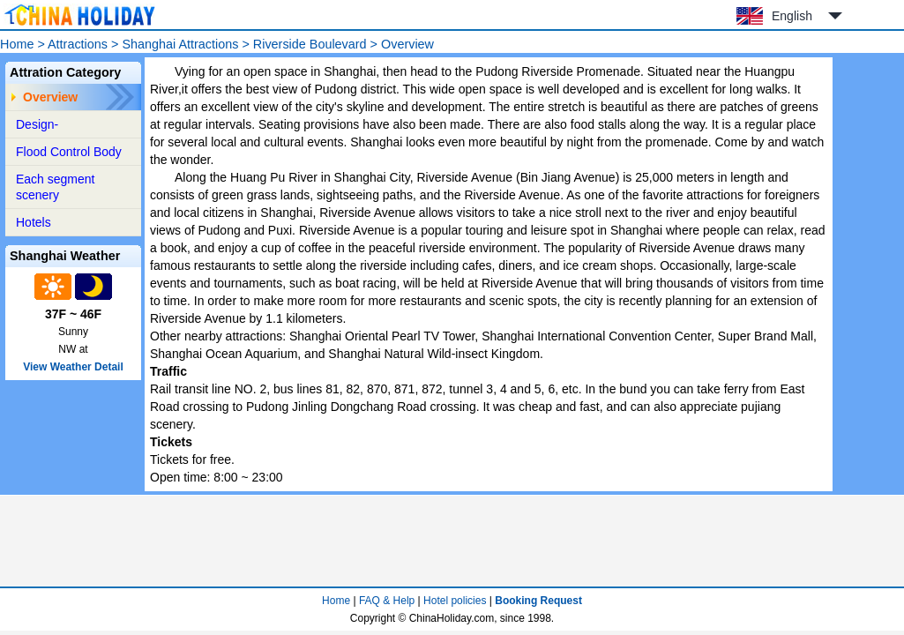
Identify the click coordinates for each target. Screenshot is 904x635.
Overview (50, 97)
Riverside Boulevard (310, 44)
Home (17, 44)
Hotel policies (454, 600)
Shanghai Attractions (180, 44)
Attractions (78, 44)
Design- (37, 124)
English (792, 16)
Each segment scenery (55, 187)
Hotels (33, 222)
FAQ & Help (387, 600)
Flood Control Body (69, 152)
